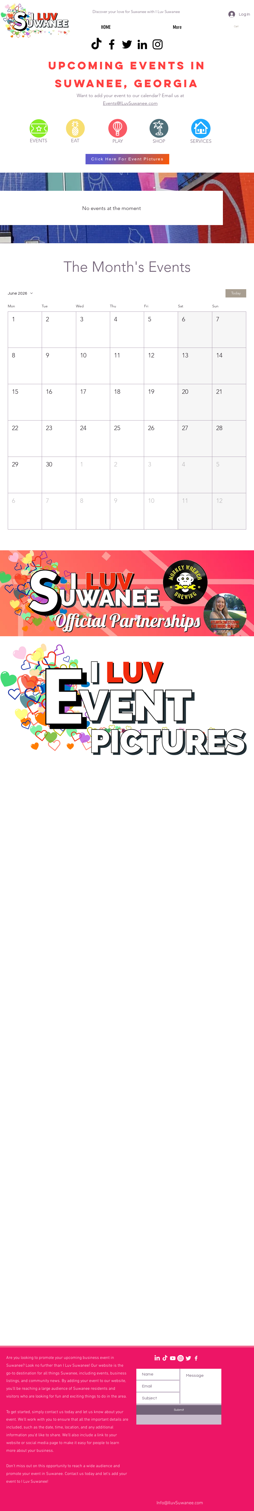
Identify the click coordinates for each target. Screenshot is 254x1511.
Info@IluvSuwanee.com (180, 1503)
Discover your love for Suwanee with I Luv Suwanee (136, 11)
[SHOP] (159, 141)
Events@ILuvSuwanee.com (130, 103)
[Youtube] (173, 1358)
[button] (238, 26)
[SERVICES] (201, 141)
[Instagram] (157, 44)
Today (236, 293)
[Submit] (178, 1410)
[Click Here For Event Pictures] (127, 159)
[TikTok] (96, 44)
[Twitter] (127, 44)
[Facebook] (111, 44)
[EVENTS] (38, 141)
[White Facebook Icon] (196, 1358)
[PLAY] (117, 141)
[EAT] (75, 141)
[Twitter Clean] (188, 1358)
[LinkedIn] (142, 44)
